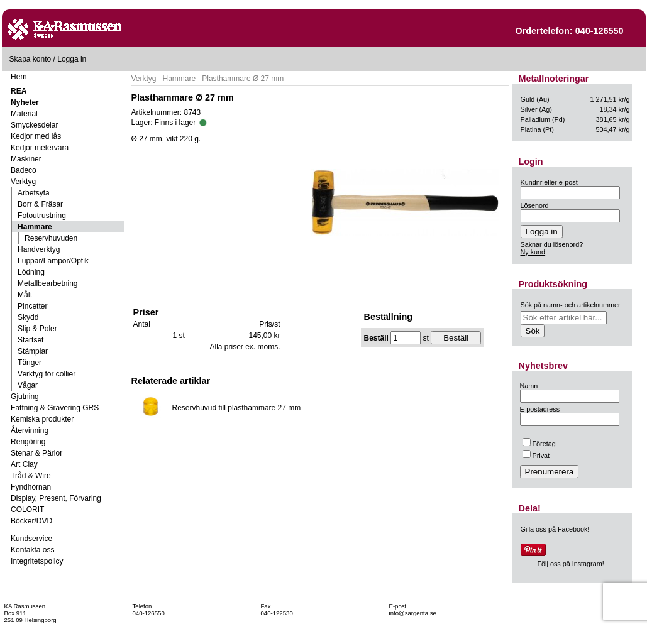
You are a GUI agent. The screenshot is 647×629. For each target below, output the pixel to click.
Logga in (71, 59)
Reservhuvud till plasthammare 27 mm (236, 407)
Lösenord (535, 205)
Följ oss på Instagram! (571, 563)
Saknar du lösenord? (552, 244)
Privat (536, 455)
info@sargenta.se (412, 613)
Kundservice (31, 538)
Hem (18, 76)
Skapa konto (30, 59)
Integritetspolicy (37, 561)
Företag (539, 443)
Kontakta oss (32, 549)
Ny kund (533, 252)
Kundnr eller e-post (549, 182)
